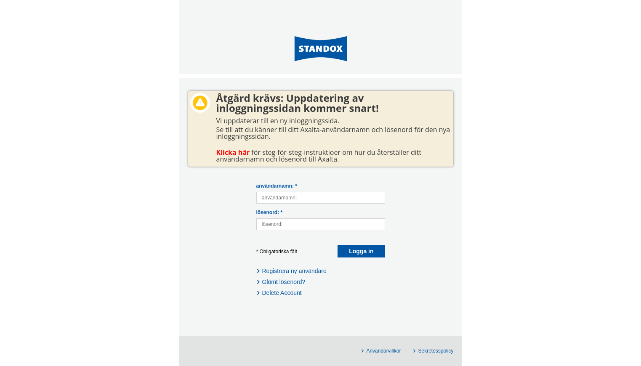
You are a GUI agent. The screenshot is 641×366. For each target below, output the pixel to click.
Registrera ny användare (294, 271)
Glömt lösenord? (284, 281)
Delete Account (282, 292)
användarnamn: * (276, 185)
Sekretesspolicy (435, 350)
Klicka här (233, 152)
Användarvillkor (383, 350)
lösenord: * (269, 212)
